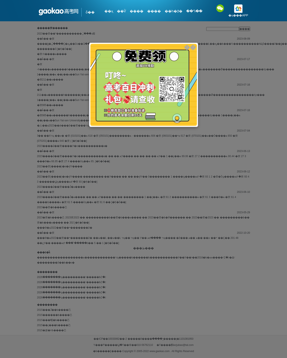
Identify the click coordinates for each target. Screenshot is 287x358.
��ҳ (108, 11)
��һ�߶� (173, 11)
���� (136, 11)
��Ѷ (121, 11)
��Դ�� (194, 11)
